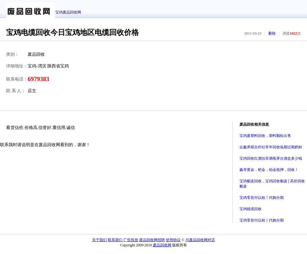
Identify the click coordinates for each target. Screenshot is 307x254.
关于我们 (99, 240)
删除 (272, 33)
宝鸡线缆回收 (250, 209)
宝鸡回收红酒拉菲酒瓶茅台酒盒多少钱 (270, 158)
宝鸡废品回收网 (68, 12)
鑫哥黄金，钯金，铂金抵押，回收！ (268, 170)
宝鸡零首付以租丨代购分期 (261, 197)
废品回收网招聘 (152, 240)
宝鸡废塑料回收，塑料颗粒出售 (265, 136)
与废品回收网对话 (200, 240)
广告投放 (130, 240)
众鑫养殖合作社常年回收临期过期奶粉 (270, 147)
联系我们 (115, 240)
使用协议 (173, 240)
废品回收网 (162, 245)
